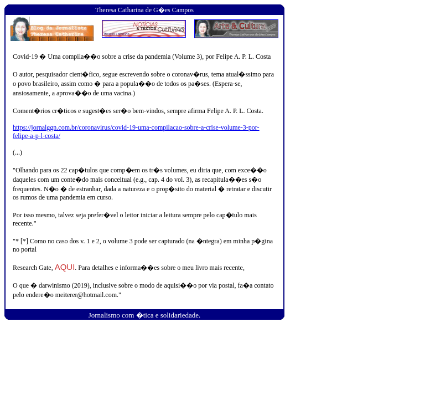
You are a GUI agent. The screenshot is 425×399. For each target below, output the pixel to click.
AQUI (65, 267)
